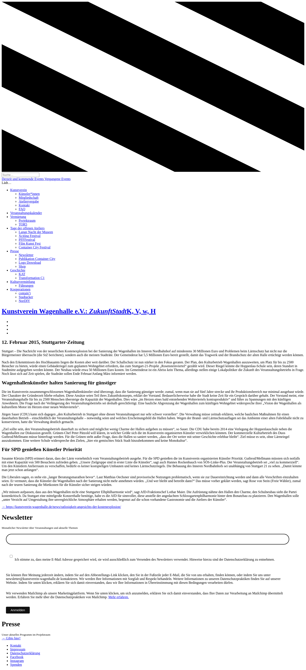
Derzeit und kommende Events (23, 179)
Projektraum (27, 220)
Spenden (16, 664)
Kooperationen (20, 289)
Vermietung (18, 217)
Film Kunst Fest (30, 243)
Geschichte (17, 270)
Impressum (17, 649)
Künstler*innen (29, 194)
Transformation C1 (32, 278)
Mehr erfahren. (118, 597)
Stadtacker (26, 297)
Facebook (16, 657)
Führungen (26, 285)
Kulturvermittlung (22, 282)
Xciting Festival (30, 236)
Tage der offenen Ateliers (27, 228)
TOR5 (23, 224)
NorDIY (24, 301)
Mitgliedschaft (28, 197)
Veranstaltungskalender (26, 213)
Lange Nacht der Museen (36, 232)
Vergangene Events (57, 179)
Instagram (17, 661)
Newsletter (26, 255)
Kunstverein (18, 190)
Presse (14, 251)
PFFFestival (27, 239)
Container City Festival (34, 247)
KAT (22, 274)
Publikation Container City (37, 259)
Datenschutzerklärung (25, 653)
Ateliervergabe (29, 201)
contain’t (25, 293)
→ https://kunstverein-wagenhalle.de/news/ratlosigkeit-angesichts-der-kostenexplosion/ (61, 507)
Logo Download (30, 262)
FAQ (22, 209)
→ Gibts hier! (11, 638)
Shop (22, 266)
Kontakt (24, 205)
